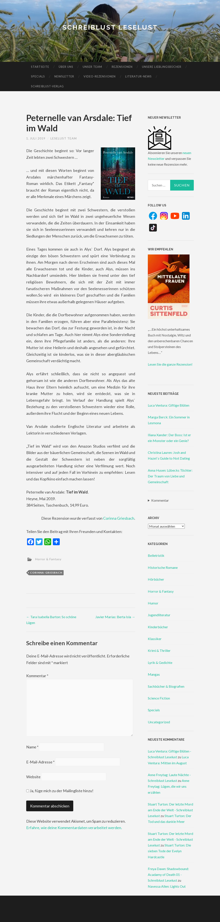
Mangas (154, 674)
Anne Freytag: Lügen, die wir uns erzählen (168, 786)
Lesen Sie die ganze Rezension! (170, 364)
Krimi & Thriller (159, 650)
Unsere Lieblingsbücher (161, 66)
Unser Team (92, 66)
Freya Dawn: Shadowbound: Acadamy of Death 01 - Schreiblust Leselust (168, 874)
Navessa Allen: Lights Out (167, 886)
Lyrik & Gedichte (160, 662)
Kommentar (37, 675)
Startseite (40, 66)
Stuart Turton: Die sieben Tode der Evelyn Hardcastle (169, 851)
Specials (38, 76)
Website (33, 776)
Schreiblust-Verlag (47, 86)
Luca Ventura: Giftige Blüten (168, 405)
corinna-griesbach (46, 572)
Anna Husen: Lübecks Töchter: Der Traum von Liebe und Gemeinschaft (170, 476)
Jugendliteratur (159, 615)
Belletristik (156, 555)
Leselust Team (63, 138)
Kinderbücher (158, 627)
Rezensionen (122, 66)
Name (32, 747)
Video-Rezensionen (100, 76)
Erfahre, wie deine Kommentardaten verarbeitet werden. (74, 827)
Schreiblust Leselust (110, 27)
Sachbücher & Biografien (166, 686)
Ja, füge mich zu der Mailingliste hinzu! (59, 790)
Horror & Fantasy (48, 559)
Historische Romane (163, 567)
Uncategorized (159, 722)
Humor (153, 603)
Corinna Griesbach (118, 518)
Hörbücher (156, 579)
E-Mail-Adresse (40, 762)
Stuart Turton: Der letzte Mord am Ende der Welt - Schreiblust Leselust (170, 810)
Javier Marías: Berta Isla (115, 617)
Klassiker (155, 639)
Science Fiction (159, 698)
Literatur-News (138, 76)
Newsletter (64, 76)
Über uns (66, 66)
